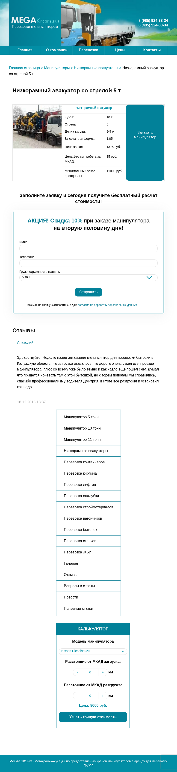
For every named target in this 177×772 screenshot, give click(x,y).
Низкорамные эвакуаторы (96, 68)
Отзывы (70, 575)
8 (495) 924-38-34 (153, 25)
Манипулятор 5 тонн (81, 417)
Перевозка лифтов (80, 485)
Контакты (152, 50)
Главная (25, 50)
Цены (120, 50)
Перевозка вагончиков (83, 518)
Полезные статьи (78, 608)
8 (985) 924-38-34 (153, 21)
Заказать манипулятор (145, 135)
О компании (57, 50)
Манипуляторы (57, 68)
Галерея (71, 563)
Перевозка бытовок (80, 530)
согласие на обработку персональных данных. (108, 305)
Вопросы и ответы (79, 586)
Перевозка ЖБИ (77, 552)
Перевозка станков (80, 541)
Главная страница (24, 68)
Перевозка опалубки (81, 496)
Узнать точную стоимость (93, 717)
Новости (71, 597)
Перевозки (88, 50)
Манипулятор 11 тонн (82, 440)
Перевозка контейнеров (84, 462)
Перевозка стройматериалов (88, 507)
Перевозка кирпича (80, 473)
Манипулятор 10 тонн (82, 428)
